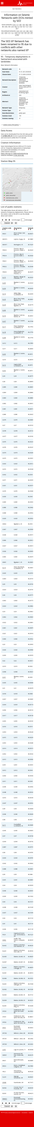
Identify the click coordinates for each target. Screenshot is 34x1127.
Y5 (19, 33)
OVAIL (4, 940)
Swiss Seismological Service (12, 1112)
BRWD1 (4, 1099)
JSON (19, 155)
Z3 (22, 33)
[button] (2, 3)
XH (2, 33)
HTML (15, 155)
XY (24, 26)
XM (6, 33)
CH (14, 24)
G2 (16, 26)
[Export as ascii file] (16, 223)
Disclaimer (25, 1112)
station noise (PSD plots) (11, 125)
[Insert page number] (23, 220)
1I (17, 24)
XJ (21, 26)
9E (6, 26)
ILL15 (4, 277)
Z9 (25, 33)
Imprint (31, 1112)
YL (12, 33)
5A (23, 24)
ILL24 (4, 305)
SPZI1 (4, 1028)
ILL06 (4, 310)
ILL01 (4, 677)
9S (9, 26)
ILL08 (4, 338)
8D (27, 24)
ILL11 (4, 825)
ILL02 (4, 370)
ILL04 (4, 288)
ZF (28, 33)
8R (30, 24)
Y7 (27, 26)
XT (9, 33)
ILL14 (4, 294)
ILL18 (4, 332)
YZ (30, 26)
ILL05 (4, 283)
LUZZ (4, 1049)
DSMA (4, 1082)
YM (16, 33)
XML (22, 155)
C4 (12, 26)
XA (31, 31)
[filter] (5, 229)
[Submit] (7, 223)
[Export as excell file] (12, 223)
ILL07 (4, 321)
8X (3, 26)
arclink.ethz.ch (7, 136)
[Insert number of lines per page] (3, 223)
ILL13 (4, 568)
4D (20, 24)
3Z (21, 31)
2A (18, 31)
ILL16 (4, 316)
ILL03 (4, 354)
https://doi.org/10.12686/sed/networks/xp (14, 153)
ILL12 (4, 365)
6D (27, 31)
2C (24, 31)
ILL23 (4, 299)
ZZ (16, 28)
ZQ (17, 34)
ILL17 (4, 327)
